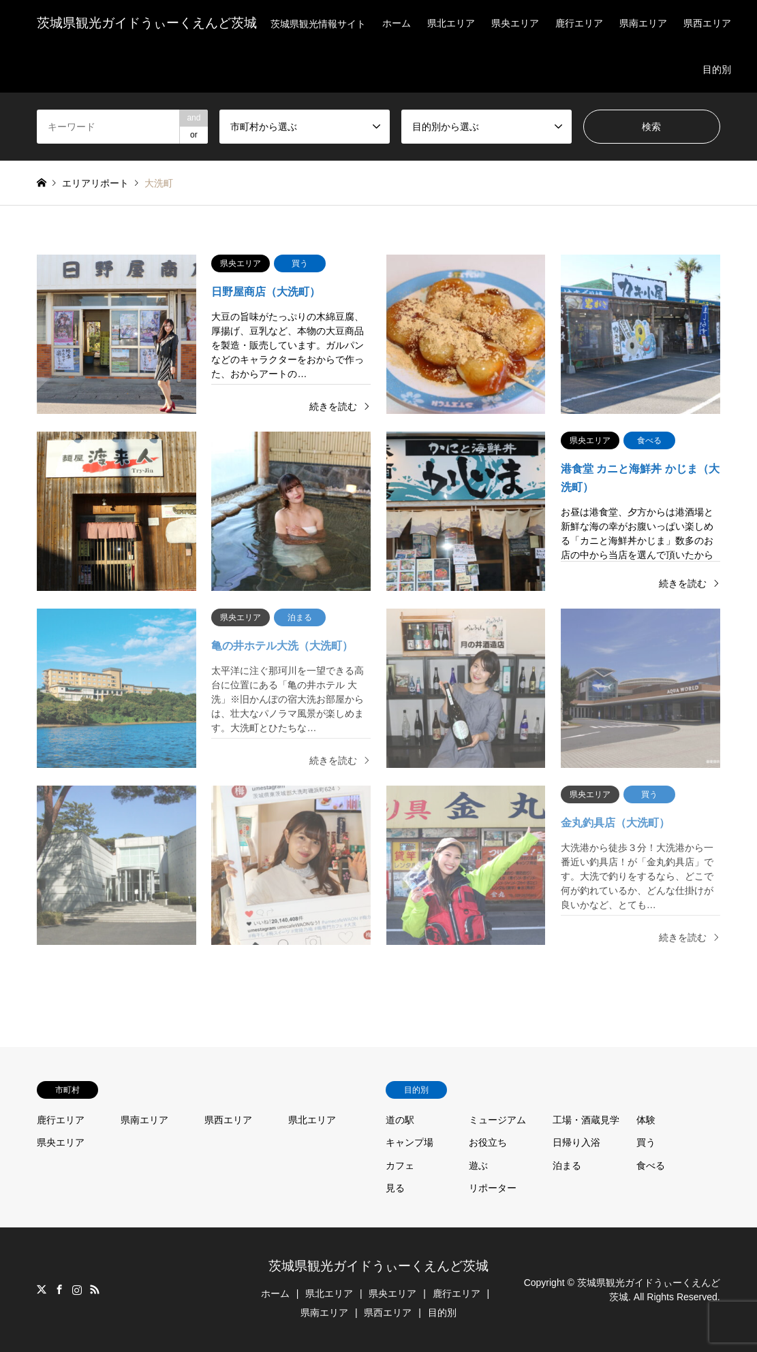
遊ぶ (478, 1165)
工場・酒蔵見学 (586, 1119)
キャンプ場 (409, 1142)
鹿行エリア (579, 23)
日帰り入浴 (576, 1142)
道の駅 (400, 1119)
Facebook (59, 1289)
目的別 (716, 69)
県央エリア (515, 23)
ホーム (396, 23)
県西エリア (707, 23)
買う (645, 1142)
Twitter (41, 1289)
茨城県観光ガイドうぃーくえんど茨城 (378, 1266)
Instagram (77, 1289)
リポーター (492, 1187)
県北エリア (451, 23)
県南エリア (643, 23)
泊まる (567, 1165)
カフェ (400, 1165)
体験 (645, 1119)
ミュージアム (497, 1119)
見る (395, 1187)
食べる (650, 1165)
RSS (94, 1289)
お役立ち (488, 1142)
